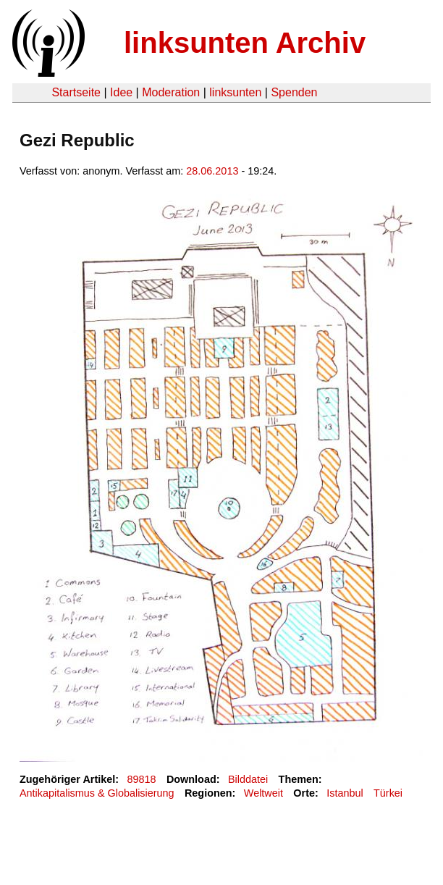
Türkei (388, 793)
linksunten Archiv (245, 43)
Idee (121, 92)
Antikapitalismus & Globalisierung (97, 793)
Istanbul (344, 793)
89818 (141, 779)
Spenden (294, 92)
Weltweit (263, 793)
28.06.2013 (212, 171)
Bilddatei (248, 779)
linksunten (235, 92)
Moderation (171, 92)
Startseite (76, 92)
